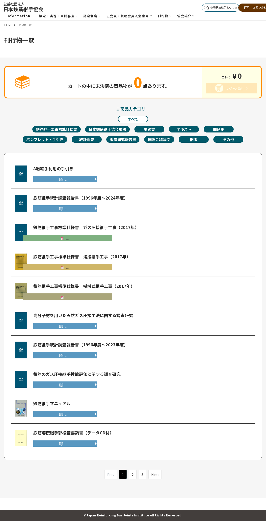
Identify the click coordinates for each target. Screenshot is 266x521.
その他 (232, 141)
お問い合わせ (248, 8)
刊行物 (170, 15)
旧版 (197, 141)
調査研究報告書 (123, 141)
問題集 (222, 130)
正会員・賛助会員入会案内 (133, 15)
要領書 (152, 130)
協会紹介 (192, 15)
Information (18, 15)
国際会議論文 (162, 141)
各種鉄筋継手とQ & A (207, 8)
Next (155, 486)
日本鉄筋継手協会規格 (108, 130)
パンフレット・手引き (42, 141)
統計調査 (86, 141)
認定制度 (94, 15)
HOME (8, 25)
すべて (133, 120)
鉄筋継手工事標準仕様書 (54, 130)
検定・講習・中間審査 (59, 15)
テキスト (187, 130)
